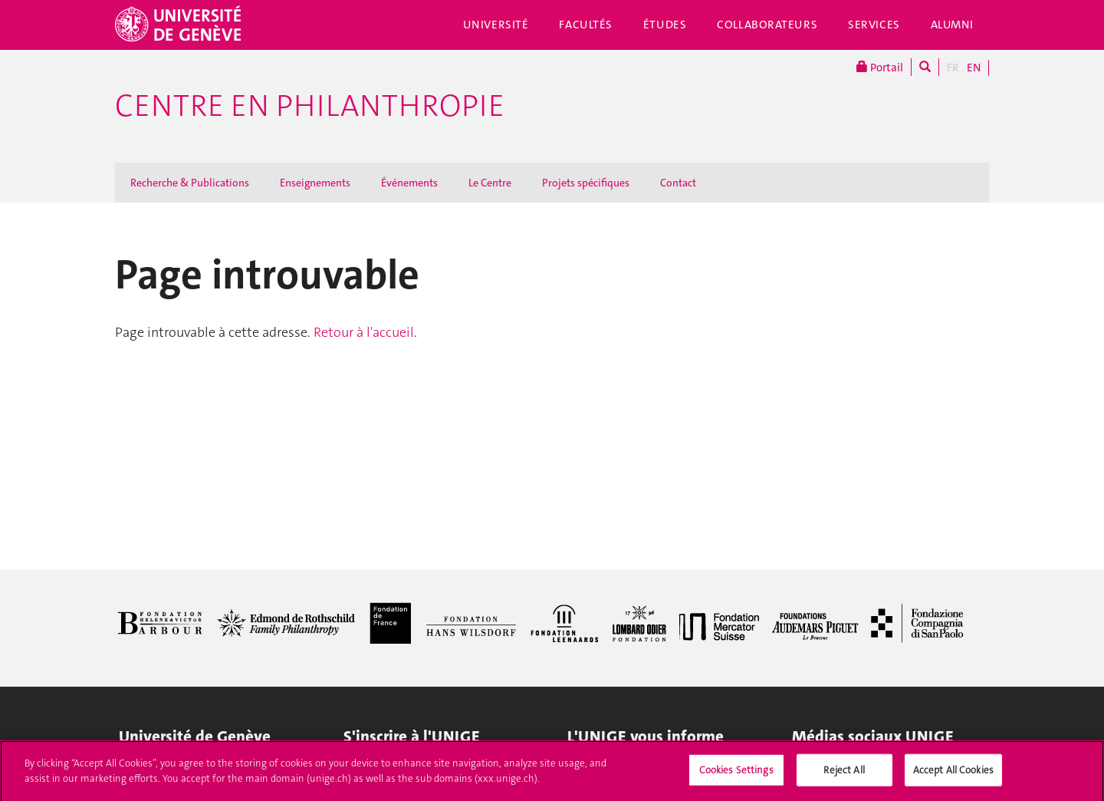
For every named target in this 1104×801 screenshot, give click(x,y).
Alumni (952, 24)
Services (874, 24)
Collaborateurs (767, 24)
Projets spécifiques (585, 183)
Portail (879, 67)
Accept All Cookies (953, 775)
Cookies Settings (736, 775)
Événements (409, 183)
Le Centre (489, 183)
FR (953, 67)
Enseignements (315, 183)
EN (974, 67)
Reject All (843, 775)
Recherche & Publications (189, 183)
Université (496, 24)
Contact (678, 183)
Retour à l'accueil (364, 332)
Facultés (586, 24)
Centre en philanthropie (309, 106)
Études (664, 24)
